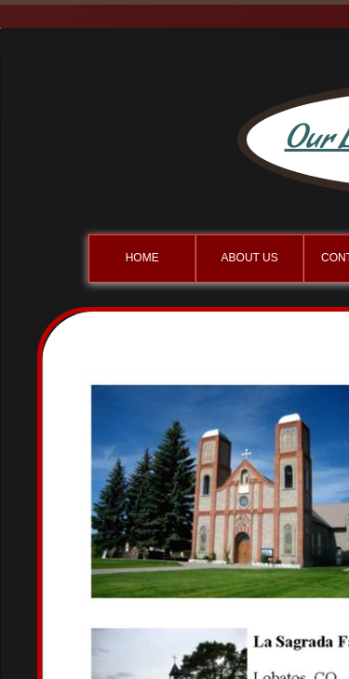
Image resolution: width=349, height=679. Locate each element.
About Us (249, 257)
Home (142, 257)
